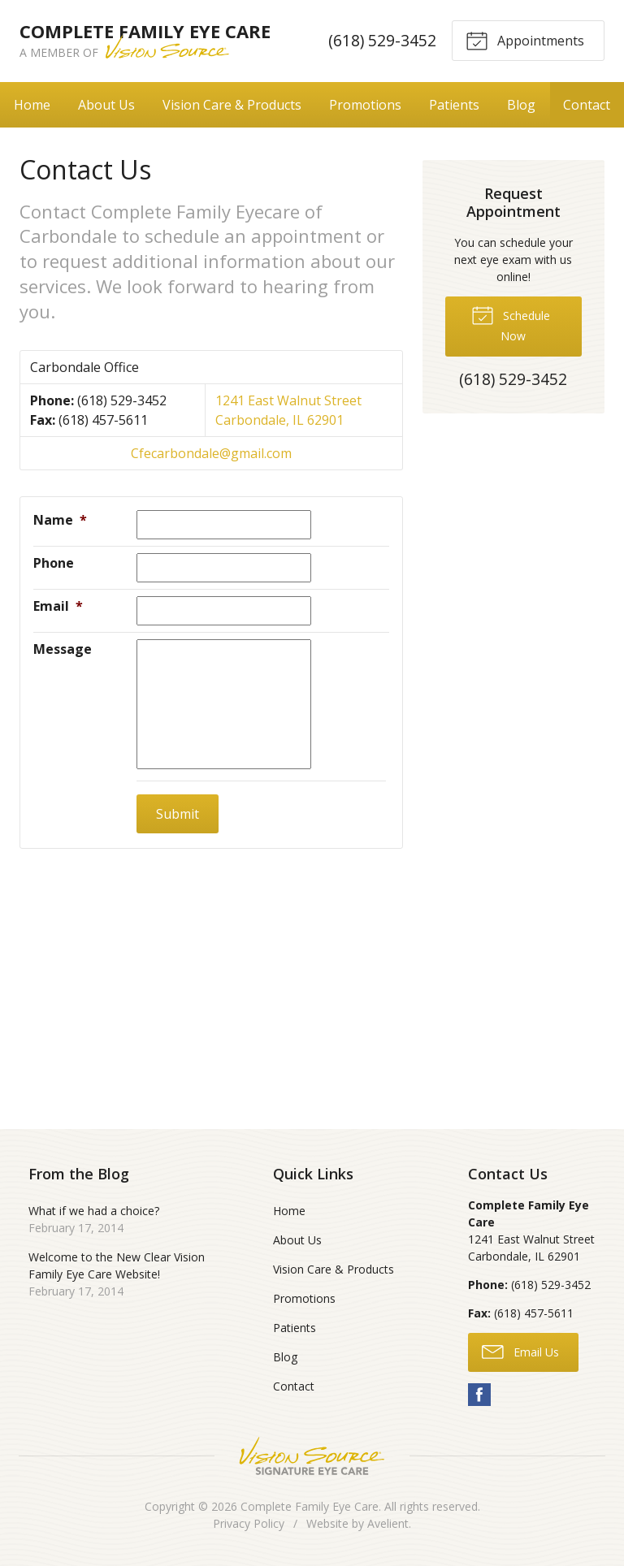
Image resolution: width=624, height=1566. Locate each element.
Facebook (479, 1394)
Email (58, 606)
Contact (586, 105)
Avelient (388, 1523)
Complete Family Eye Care (309, 1506)
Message (62, 649)
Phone (53, 563)
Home (32, 105)
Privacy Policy (248, 1523)
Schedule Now (510, 323)
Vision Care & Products (231, 105)
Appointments (525, 39)
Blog (521, 105)
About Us (106, 105)
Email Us (520, 1350)
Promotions (365, 105)
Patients (454, 105)
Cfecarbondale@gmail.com (211, 453)
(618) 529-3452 (381, 40)
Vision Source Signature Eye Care (312, 1456)
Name (60, 520)
